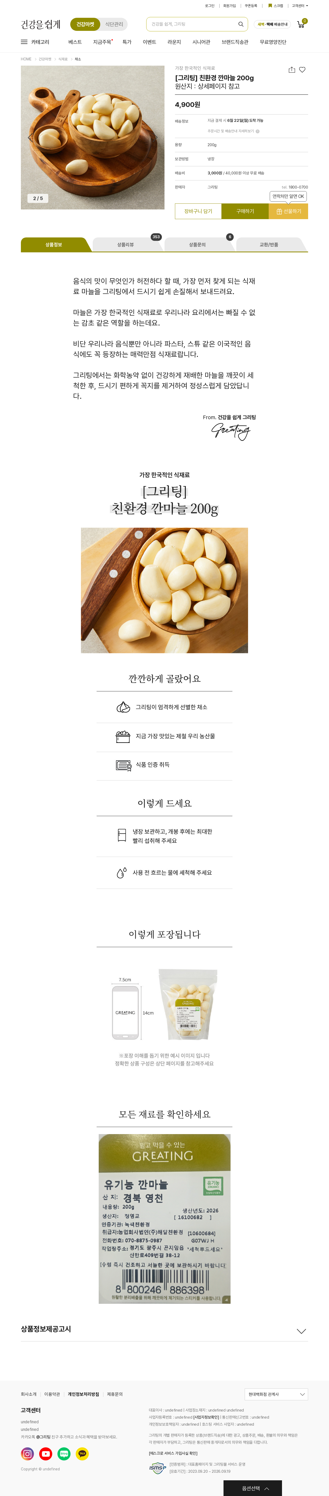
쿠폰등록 (251, 6)
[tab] (57, 244)
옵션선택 (251, 1488)
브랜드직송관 (235, 42)
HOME (26, 59)
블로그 (63, 1453)
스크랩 (276, 6)
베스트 (75, 42)
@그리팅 (43, 1437)
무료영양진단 (273, 42)
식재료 (63, 59)
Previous (30, 137)
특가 (126, 42)
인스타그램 (27, 1453)
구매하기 (245, 211)
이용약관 (52, 1394)
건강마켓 (85, 24)
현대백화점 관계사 (264, 1394)
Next (155, 137)
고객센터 (300, 6)
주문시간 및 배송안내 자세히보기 (231, 131)
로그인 (209, 6)
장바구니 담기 (198, 211)
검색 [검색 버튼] (241, 24)
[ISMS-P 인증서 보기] (158, 1468)
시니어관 (201, 42)
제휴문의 (115, 1394)
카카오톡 (82, 1453)
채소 (78, 59)
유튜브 (45, 1453)
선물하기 (288, 208)
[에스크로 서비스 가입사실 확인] (173, 1453)
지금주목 (102, 42)
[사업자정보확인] (206, 1417)
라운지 (174, 42)
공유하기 (293, 69)
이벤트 (149, 42)
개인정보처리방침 (83, 1394)
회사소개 (29, 1394)
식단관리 (114, 24)
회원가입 (229, 6)
